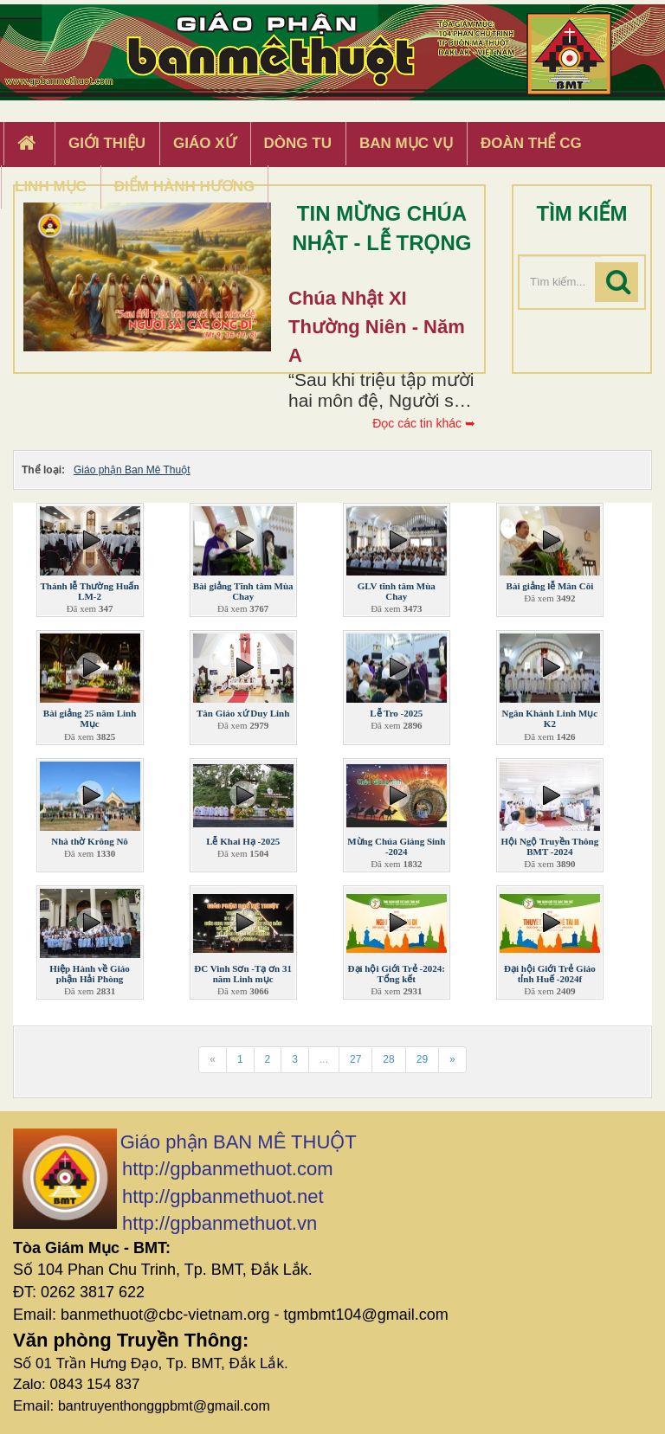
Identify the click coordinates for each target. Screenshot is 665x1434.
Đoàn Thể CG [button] (531, 143)
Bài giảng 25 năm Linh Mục (89, 718)
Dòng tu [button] (298, 143)
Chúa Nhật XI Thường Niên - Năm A (376, 326)
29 (422, 1059)
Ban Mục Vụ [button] (406, 143)
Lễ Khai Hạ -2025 (243, 841)
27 (355, 1059)
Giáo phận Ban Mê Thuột (132, 470)
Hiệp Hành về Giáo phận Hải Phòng (89, 973)
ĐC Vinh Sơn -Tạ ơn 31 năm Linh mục (243, 973)
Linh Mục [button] (51, 186)
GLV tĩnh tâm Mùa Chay (397, 591)
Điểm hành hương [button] (184, 186)
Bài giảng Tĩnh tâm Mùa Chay (243, 591)
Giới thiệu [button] (106, 143)
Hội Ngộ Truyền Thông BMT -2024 (550, 846)
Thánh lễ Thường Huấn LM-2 (89, 591)
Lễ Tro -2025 (396, 713)
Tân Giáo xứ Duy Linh (243, 713)
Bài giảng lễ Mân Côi (550, 586)
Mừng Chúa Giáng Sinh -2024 (396, 846)
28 (388, 1059)
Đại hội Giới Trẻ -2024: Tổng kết (396, 973)
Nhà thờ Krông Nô (89, 841)
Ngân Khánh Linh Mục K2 (550, 718)
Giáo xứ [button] (204, 143)
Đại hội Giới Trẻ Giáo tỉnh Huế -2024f (550, 973)
